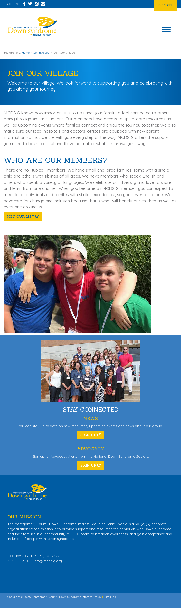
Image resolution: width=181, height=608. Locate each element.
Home (26, 52)
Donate (166, 5)
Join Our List (23, 216)
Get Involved (41, 52)
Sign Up (90, 435)
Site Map (110, 597)
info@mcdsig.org (48, 561)
